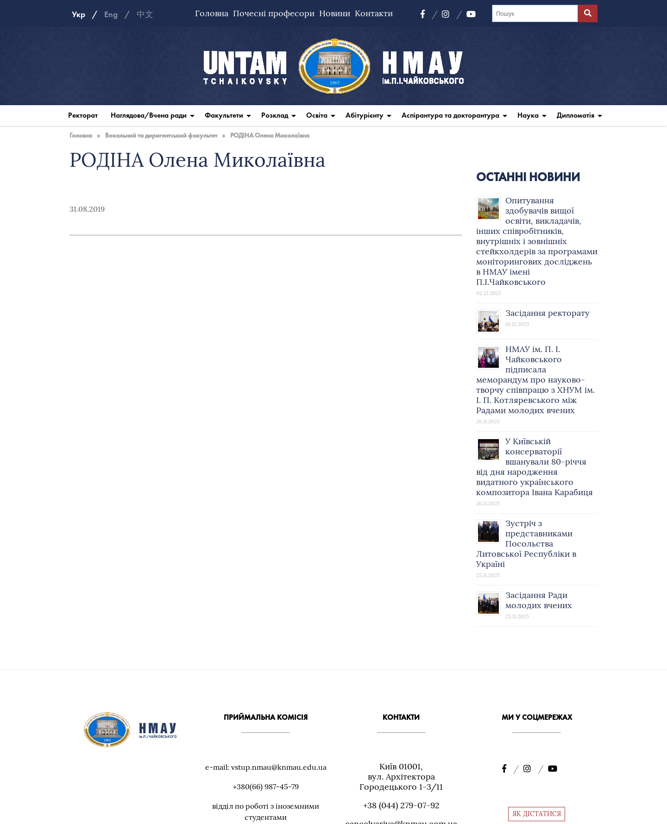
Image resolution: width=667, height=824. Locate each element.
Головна (211, 13)
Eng (111, 14)
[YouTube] (471, 14)
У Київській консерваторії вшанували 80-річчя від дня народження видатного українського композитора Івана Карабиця (534, 466)
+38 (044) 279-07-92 (401, 805)
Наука (528, 115)
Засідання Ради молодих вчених (538, 600)
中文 (145, 14)
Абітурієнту (365, 115)
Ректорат (83, 115)
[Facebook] (429, 14)
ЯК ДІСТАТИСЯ (536, 814)
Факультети (224, 115)
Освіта (316, 115)
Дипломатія (575, 115)
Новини (334, 13)
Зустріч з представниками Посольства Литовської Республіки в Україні (526, 543)
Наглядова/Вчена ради (149, 115)
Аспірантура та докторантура (450, 115)
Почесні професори (274, 13)
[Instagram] (452, 14)
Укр (78, 14)
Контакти (374, 13)
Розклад (274, 115)
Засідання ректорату (547, 313)
